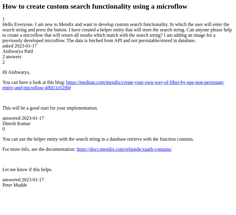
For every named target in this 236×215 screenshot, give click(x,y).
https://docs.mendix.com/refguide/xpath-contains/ (124, 149)
